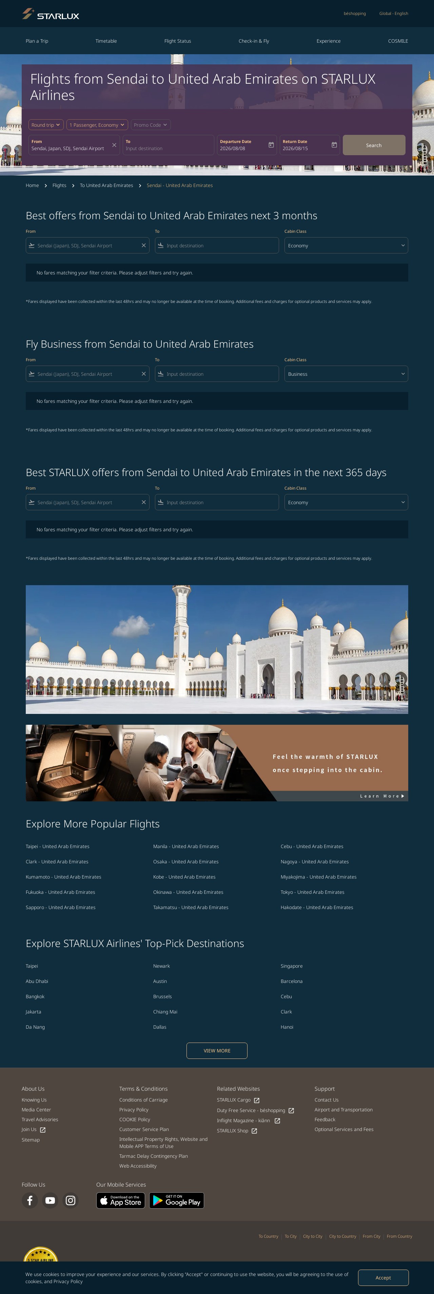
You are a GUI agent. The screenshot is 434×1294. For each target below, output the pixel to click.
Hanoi (287, 1027)
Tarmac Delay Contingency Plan (153, 1156)
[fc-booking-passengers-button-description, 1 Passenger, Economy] (94, 124)
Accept (383, 1277)
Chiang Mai (165, 1011)
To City (291, 1236)
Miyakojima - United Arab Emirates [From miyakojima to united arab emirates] (319, 877)
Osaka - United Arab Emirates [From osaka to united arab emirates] (186, 861)
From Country (399, 1236)
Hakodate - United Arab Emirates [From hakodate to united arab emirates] (317, 907)
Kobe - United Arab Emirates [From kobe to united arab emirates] (184, 877)
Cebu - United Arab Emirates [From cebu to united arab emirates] (312, 846)
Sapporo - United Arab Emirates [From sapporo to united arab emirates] (61, 907)
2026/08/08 (232, 148)
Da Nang (35, 1027)
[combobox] (71, 148)
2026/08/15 (295, 148)
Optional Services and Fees (344, 1129)
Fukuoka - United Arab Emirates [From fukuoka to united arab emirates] (60, 892)
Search (374, 145)
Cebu (286, 996)
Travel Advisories (40, 1119)
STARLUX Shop (237, 1130)
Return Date (295, 141)
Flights (59, 185)
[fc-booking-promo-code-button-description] (147, 124)
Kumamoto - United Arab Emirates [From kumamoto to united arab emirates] (63, 877)
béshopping (355, 13)
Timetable (106, 41)
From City (371, 1236)
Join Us (34, 1129)
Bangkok (35, 996)
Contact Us (327, 1099)
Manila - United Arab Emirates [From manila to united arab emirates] (186, 846)
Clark (286, 1011)
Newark (161, 966)
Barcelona (292, 981)
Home (32, 185)
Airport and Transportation (344, 1109)
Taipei (32, 966)
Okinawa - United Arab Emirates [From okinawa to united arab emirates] (188, 892)
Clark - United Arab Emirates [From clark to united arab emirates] (57, 861)
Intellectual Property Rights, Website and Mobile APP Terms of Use (163, 1142)
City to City (312, 1236)
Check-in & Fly (254, 41)
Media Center (36, 1109)
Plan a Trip (37, 41)
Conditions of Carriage (143, 1099)
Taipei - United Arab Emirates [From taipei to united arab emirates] (58, 846)
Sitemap (31, 1139)
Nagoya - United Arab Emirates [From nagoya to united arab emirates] (315, 861)
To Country (268, 1236)
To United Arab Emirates (106, 185)
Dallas (159, 1027)
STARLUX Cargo (238, 1100)
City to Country (342, 1236)
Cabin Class (295, 231)
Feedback (325, 1119)
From (37, 141)
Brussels (162, 996)
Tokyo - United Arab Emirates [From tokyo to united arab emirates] (312, 892)
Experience (329, 41)
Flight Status (177, 41)
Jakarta (33, 1011)
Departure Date (235, 141)
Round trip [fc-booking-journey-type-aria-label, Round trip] (43, 125)
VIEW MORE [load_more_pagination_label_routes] (217, 1050)
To (128, 141)
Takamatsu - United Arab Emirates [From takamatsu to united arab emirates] (191, 907)
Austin (160, 981)
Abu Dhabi (37, 981)
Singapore (292, 966)
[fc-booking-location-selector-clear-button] (115, 145)
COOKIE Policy (134, 1119)
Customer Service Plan (144, 1129)
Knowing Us (34, 1099)
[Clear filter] (143, 245)
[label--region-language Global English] (394, 13)
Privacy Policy (68, 1281)
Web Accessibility (138, 1166)
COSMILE (398, 41)
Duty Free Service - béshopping (256, 1110)
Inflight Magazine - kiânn (249, 1120)
